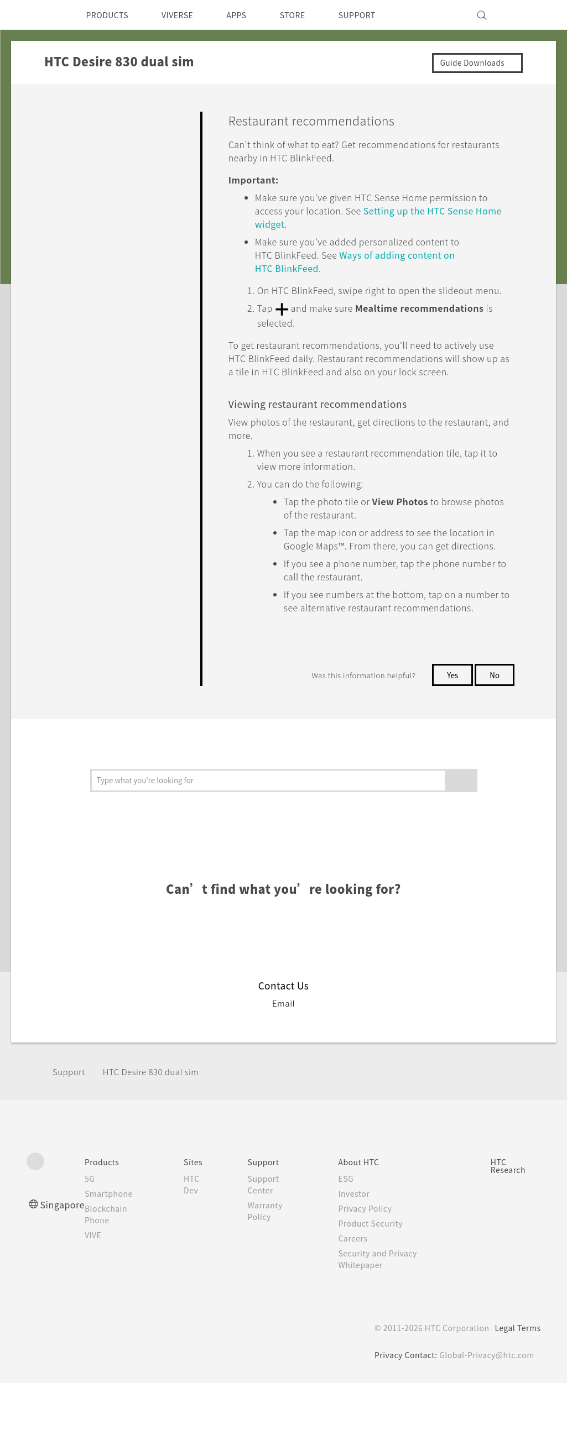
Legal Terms (515, 1380)
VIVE (98, 1287)
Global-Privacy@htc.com (484, 1407)
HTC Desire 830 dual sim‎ (159, 1123)
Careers (355, 1290)
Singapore (64, 1256)
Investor (357, 1245)
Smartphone (113, 1245)
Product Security (374, 1275)
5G (93, 1230)
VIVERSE (187, 15)
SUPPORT (379, 15)
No (494, 726)
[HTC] (40, 15)
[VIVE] (526, 15)
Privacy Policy (368, 1260)
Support (70, 1123)
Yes (450, 726)
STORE (310, 15)
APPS (251, 15)
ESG (348, 1230)
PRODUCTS (110, 15)
